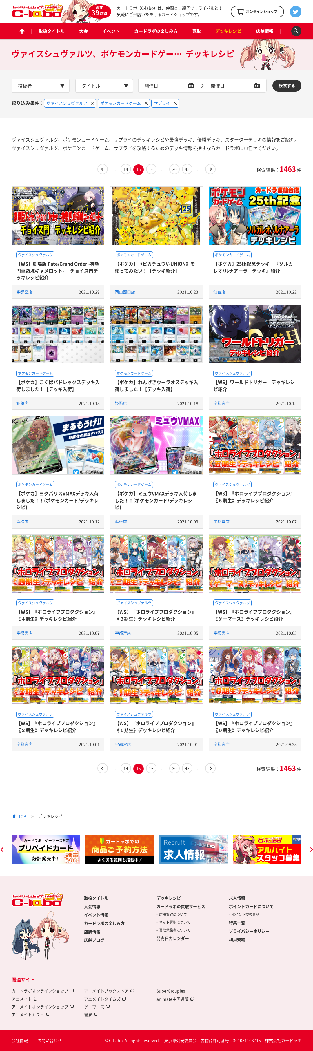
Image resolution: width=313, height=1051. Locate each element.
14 (125, 169)
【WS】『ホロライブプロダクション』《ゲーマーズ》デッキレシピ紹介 (254, 615)
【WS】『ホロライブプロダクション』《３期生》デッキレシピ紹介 (155, 615)
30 (174, 169)
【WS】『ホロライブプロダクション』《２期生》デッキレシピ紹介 (57, 726)
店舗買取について (173, 914)
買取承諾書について (174, 930)
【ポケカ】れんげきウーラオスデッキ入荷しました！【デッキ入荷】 (156, 385)
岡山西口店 (125, 292)
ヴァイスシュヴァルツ (35, 255)
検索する (287, 85)
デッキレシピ (228, 31)
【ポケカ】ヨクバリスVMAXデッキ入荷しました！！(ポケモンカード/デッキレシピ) (57, 500)
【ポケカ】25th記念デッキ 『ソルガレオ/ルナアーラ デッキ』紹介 (253, 267)
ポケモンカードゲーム (134, 255)
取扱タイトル (52, 31)
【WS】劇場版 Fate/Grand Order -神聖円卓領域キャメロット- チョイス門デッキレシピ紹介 (57, 270)
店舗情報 (264, 31)
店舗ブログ (94, 940)
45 (187, 169)
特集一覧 (237, 922)
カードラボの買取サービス (180, 906)
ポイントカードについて (251, 906)
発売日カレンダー (172, 938)
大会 (83, 31)
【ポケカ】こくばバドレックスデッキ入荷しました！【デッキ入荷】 (58, 385)
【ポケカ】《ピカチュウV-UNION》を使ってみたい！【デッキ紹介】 (155, 267)
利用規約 (237, 939)
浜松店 (22, 521)
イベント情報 (96, 915)
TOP (22, 816)
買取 (196, 31)
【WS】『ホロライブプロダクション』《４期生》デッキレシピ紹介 (57, 615)
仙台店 (219, 292)
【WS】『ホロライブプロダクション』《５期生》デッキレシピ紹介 (254, 496)
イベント (111, 31)
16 (151, 169)
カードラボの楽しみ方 (156, 31)
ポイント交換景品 (245, 914)
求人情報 (237, 898)
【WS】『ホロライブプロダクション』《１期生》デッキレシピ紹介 (155, 726)
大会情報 (92, 906)
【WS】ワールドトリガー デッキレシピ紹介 (254, 385)
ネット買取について (174, 922)
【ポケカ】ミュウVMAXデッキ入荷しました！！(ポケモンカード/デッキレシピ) (156, 500)
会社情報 (20, 1040)
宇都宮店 (24, 292)
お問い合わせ (49, 1040)
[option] (46, 849)
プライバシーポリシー (249, 931)
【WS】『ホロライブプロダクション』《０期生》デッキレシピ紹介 (254, 726)
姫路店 (22, 403)
